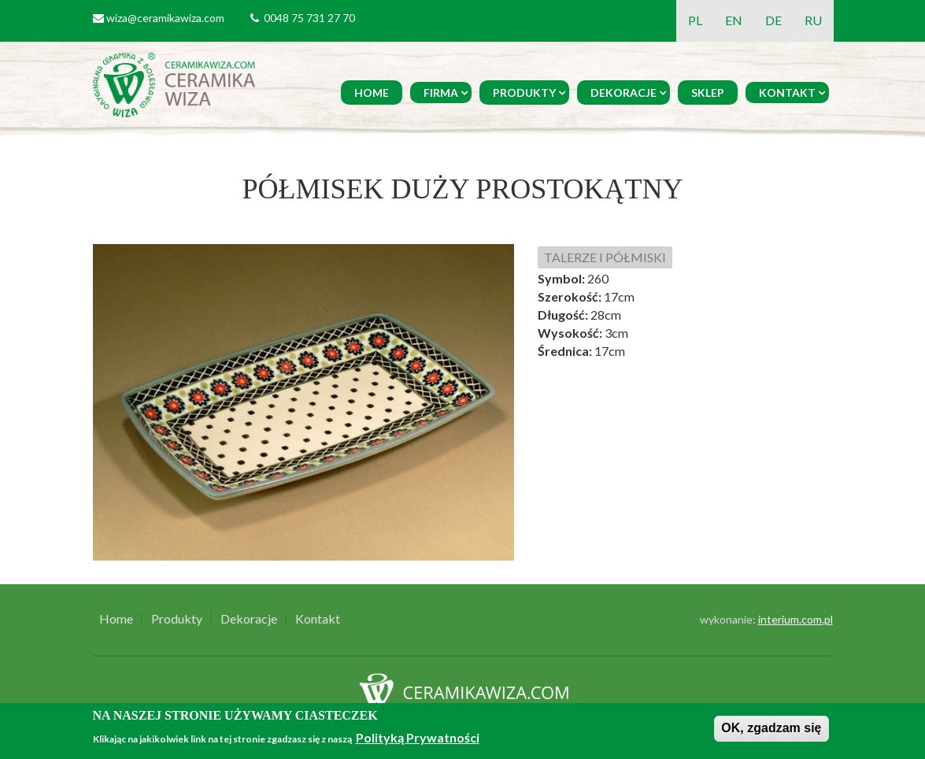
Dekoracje (623, 92)
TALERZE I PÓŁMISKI (605, 257)
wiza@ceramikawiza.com (165, 17)
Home (371, 92)
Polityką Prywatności (417, 737)
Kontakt (787, 92)
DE (773, 20)
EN (733, 20)
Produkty (524, 92)
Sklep (707, 92)
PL (695, 20)
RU (813, 20)
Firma (441, 92)
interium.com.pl (795, 619)
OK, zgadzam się (771, 728)
